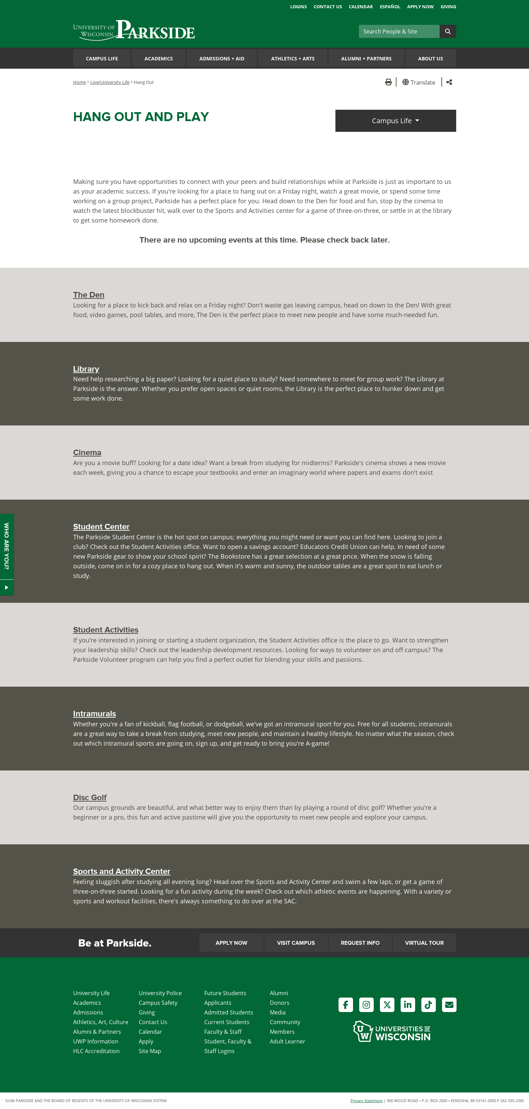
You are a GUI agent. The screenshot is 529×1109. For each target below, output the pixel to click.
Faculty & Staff (223, 1032)
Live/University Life (109, 82)
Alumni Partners (366, 58)
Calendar (361, 6)
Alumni (279, 993)
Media (278, 1012)
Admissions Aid (221, 58)
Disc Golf (90, 798)
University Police (160, 993)
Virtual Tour (424, 943)
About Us (430, 58)
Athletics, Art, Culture (100, 1022)
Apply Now (420, 6)
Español (390, 6)
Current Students (226, 1022)
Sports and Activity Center (121, 871)
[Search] (399, 31)
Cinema (87, 453)
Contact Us (328, 6)
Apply (146, 1041)
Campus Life (102, 58)
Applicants (218, 1003)
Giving (448, 6)
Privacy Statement (367, 1100)
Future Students (225, 993)
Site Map (150, 1051)
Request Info (360, 943)
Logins (298, 6)
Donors (280, 1003)
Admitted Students (228, 1012)
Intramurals (94, 714)
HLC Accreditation (96, 1051)
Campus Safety (158, 1003)
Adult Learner (287, 1041)
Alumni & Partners (97, 1032)
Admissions (88, 1012)
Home (79, 82)
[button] (420, 82)
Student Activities (105, 630)
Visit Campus (296, 943)
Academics (159, 58)
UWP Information (95, 1041)
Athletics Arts (293, 58)
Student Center (101, 527)
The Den (89, 295)
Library (86, 369)
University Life (91, 993)
